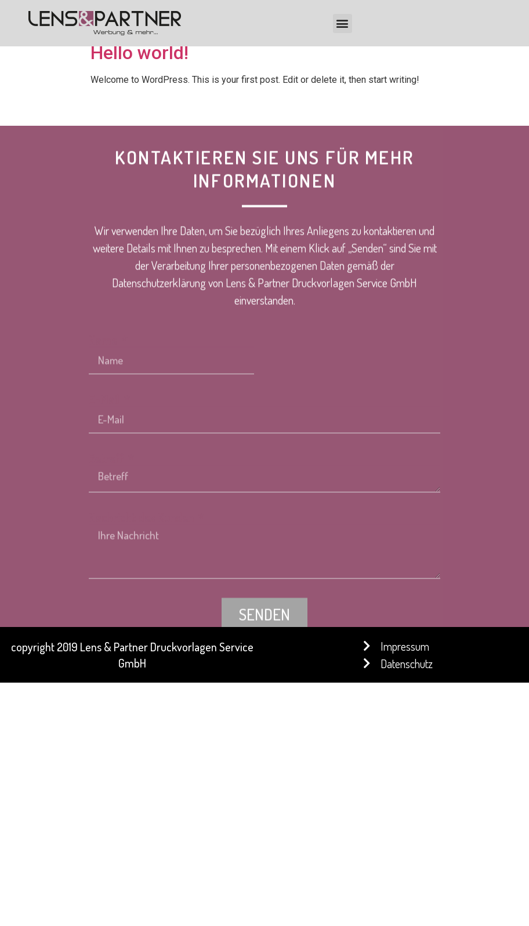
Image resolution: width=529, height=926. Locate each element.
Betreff (107, 511)
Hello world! (139, 53)
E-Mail (105, 452)
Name (104, 393)
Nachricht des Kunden (142, 570)
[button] (342, 23)
